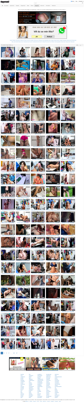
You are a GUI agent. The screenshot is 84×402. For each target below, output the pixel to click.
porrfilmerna (57, 395)
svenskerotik (31, 386)
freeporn (47, 393)
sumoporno (57, 382)
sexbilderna (23, 376)
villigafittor (31, 379)
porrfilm (22, 378)
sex (55, 387)
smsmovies (48, 380)
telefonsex (57, 374)
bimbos (39, 395)
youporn (22, 395)
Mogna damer (68, 41)
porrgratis (31, 390)
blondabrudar (48, 374)
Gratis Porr (41, 41)
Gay (76, 1)
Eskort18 (70, 40)
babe (21, 392)
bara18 (56, 397)
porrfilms (56, 379)
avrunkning (57, 380)
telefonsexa (48, 376)
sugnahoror (31, 375)
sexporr (47, 381)
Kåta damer (73, 41)
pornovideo (40, 397)
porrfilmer (39, 376)
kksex (30, 397)
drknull (30, 376)
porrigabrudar (48, 396)
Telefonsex (22, 40)
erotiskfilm (48, 384)
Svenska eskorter (56, 40)
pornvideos (31, 395)
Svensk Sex (49, 41)
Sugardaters (59, 41)
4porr (30, 378)
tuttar (56, 375)
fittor (30, 374)
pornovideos (40, 396)
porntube (39, 393)
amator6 (47, 385)
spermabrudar (57, 384)
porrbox (47, 395)
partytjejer (22, 380)
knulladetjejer (40, 382)
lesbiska (30, 393)
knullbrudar (23, 384)
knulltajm (30, 396)
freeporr (47, 392)
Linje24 (11, 40)
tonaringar (48, 378)
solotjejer (30, 384)
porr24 (56, 378)
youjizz (22, 396)
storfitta (30, 382)
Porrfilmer (52, 41)
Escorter (31, 41)
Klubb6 (67, 40)
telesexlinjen (40, 375)
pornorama (48, 386)
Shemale (80, 1)
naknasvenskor (40, 380)
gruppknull (39, 384)
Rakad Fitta (45, 41)
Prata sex (28, 40)
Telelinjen (14, 40)
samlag (56, 385)
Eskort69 (16, 41)
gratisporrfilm (40, 386)
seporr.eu (26, 401)
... (11, 353)
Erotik (38, 41)
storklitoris (31, 387)
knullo (30, 391)
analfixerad (48, 375)
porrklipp (22, 387)
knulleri (22, 382)
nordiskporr (23, 381)
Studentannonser (26, 41)
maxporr (56, 391)
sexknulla (48, 382)
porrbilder (39, 391)
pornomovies (48, 387)
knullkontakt (40, 381)
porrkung (22, 386)
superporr (48, 379)
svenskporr (57, 381)
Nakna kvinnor (21, 41)
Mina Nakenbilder (45, 40)
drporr (39, 387)
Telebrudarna (18, 40)
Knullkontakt (35, 41)
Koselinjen (32, 40)
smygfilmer (40, 374)
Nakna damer (63, 41)
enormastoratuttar (58, 386)
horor (22, 375)
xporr (21, 397)
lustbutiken (57, 392)
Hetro (73, 1)
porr (29, 381)
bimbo (30, 392)
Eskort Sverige (51, 40)
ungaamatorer (31, 380)
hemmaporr (48, 391)
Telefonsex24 (36, 40)
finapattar (56, 396)
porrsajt (39, 390)
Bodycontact (74, 40)
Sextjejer (61, 40)
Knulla (56, 41)
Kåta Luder (13, 41)
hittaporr (39, 378)
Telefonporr (40, 40)
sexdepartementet (58, 376)
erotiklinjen (40, 385)
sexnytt (30, 385)
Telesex (25, 40)
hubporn (47, 390)
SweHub (22, 374)
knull (21, 385)
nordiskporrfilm (40, 379)
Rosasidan (64, 40)
